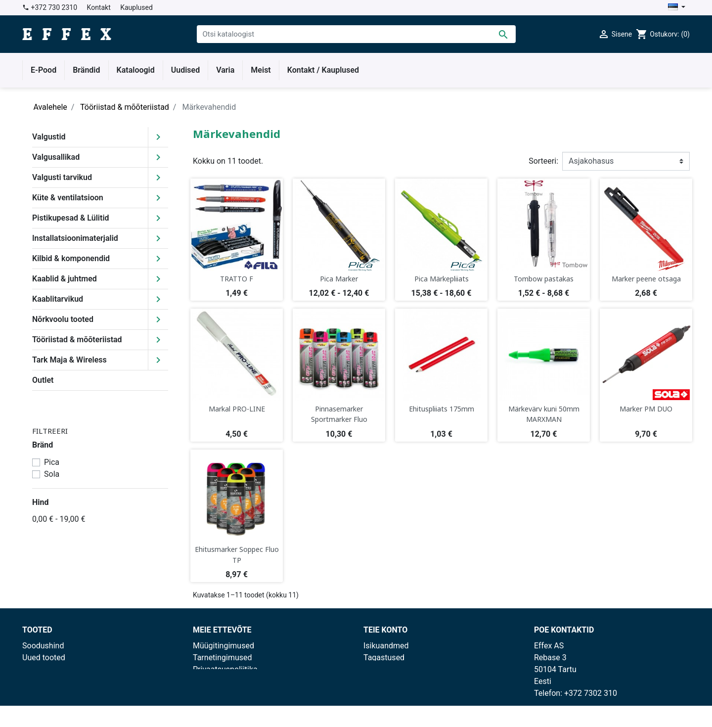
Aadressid (381, 693)
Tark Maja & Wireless (69, 359)
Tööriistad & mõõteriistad (77, 339)
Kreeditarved (385, 681)
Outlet (42, 380)
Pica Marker (339, 278)
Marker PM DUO (646, 408)
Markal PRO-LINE (237, 408)
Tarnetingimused (222, 657)
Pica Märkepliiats (441, 278)
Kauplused (136, 7)
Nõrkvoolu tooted (62, 319)
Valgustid (49, 136)
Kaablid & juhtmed (64, 278)
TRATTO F (236, 278)
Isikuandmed (386, 645)
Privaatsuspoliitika (225, 669)
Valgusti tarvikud (62, 177)
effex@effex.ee (586, 705)
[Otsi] (356, 34)
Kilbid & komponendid (71, 258)
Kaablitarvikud (57, 299)
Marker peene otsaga (646, 278)
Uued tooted (43, 657)
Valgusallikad (56, 157)
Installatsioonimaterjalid (75, 238)
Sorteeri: (543, 161)
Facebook (210, 693)
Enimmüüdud (45, 669)
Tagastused (383, 657)
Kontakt (99, 7)
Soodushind (43, 645)
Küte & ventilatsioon (67, 197)
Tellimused (382, 669)
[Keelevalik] (677, 7)
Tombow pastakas (544, 278)
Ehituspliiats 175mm (441, 408)
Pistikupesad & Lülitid (70, 218)
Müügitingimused (223, 645)
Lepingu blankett (222, 705)
